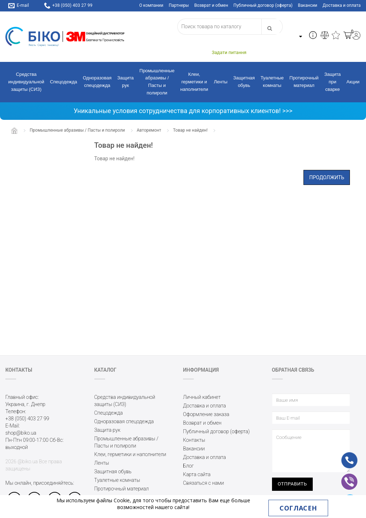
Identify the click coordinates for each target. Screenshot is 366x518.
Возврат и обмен (211, 5)
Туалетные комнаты (272, 81)
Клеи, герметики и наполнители (194, 82)
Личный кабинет (202, 397)
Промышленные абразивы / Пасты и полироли (156, 82)
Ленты (220, 81)
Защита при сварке (332, 82)
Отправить (292, 484)
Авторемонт (149, 130)
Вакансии (307, 5)
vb (343, 476)
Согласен (298, 508)
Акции (352, 81)
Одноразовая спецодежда (97, 81)
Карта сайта (197, 474)
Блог (188, 466)
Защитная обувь (243, 81)
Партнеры (179, 5)
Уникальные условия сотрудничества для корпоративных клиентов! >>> (183, 110)
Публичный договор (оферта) (262, 5)
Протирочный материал (304, 81)
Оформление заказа (206, 414)
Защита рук (125, 81)
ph (343, 456)
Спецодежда (63, 81)
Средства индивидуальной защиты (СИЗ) (26, 82)
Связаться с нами (203, 483)
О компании (151, 5)
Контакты (194, 440)
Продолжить (326, 177)
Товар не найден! (190, 130)
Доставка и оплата (342, 5)
